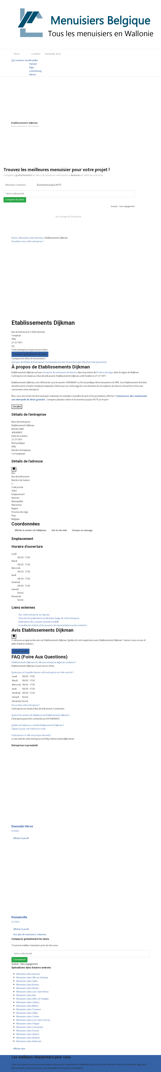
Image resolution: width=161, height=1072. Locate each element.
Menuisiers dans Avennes (31, 238)
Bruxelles (33, 60)
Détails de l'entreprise (34, 362)
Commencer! (19, 960)
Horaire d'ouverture (68, 362)
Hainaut (33, 64)
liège (31, 67)
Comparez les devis (14, 200)
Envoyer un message (82, 530)
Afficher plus (19, 1049)
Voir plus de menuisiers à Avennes (29, 935)
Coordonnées (51, 362)
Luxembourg (35, 71)
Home (17, 54)
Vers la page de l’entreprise (68, 217)
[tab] (81, 662)
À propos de (17, 362)
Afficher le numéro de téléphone (30, 530)
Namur (32, 74)
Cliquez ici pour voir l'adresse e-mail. (29, 729)
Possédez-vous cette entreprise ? (28, 241)
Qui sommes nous (20, 60)
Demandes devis (53, 54)
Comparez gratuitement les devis (30, 354)
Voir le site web (59, 530)
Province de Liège (104, 372)
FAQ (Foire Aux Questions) (94, 362)
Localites (35, 54)
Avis (80, 362)
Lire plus (17, 407)
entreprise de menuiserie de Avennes (59, 372)
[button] (44, 662)
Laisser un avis (20, 651)
